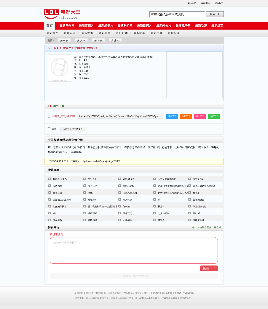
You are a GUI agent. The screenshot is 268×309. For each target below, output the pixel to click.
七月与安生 (163, 213)
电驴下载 (214, 116)
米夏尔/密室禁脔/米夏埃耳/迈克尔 (174, 186)
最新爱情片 (105, 25)
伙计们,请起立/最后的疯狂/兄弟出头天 (177, 192)
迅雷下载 (172, 116)
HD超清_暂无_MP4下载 (63, 116)
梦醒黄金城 (198, 220)
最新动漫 (201, 25)
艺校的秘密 (198, 199)
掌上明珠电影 (199, 206)
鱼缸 (55, 213)
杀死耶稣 (92, 213)
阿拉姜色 (57, 220)
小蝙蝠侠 (127, 220)
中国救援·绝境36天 (86, 47)
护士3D (161, 206)
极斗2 (196, 192)
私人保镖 (127, 199)
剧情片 (67, 47)
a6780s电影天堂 (62, 14)
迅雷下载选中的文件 (73, 129)
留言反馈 (219, 3)
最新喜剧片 (86, 25)
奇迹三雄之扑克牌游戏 (204, 186)
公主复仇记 (198, 179)
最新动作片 (67, 25)
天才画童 (57, 186)
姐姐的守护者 (59, 206)
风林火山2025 (60, 179)
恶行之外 (92, 179)
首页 (49, 25)
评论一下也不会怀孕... (134, 250)
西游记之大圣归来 (62, 199)
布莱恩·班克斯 (130, 192)
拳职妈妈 (92, 220)
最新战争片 (183, 25)
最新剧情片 (144, 25)
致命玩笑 (127, 213)
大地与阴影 (128, 186)
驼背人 (161, 220)
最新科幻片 (125, 25)
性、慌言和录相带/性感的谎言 (103, 206)
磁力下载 (200, 116)
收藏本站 (205, 3)
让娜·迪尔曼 (129, 179)
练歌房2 (92, 199)
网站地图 (191, 3)
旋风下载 (186, 116)
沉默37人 (197, 213)
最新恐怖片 (163, 25)
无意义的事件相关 (167, 179)
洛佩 (90, 192)
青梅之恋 (57, 192)
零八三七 (92, 186)
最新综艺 (217, 25)
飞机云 (126, 206)
